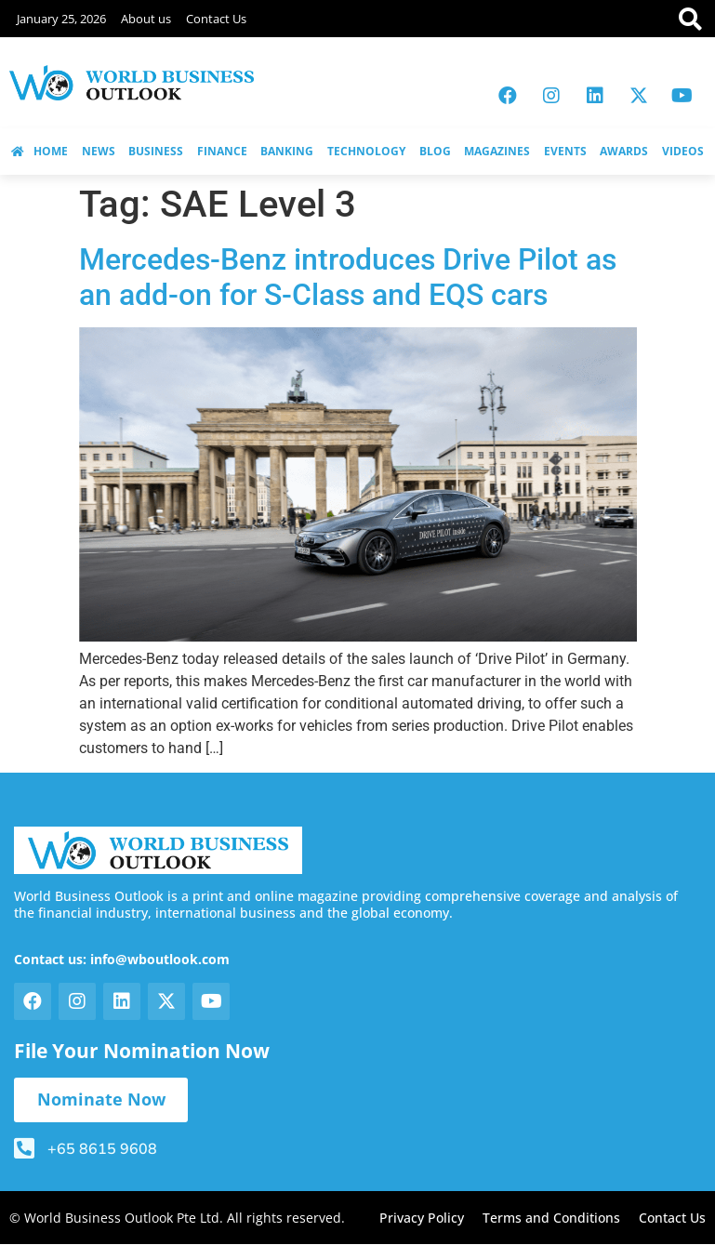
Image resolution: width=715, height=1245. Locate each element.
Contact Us (216, 18)
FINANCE (222, 151)
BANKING (286, 151)
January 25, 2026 (61, 18)
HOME (39, 151)
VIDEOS (683, 151)
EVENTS (565, 151)
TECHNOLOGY (366, 151)
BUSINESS (155, 151)
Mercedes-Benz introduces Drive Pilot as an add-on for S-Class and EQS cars (347, 277)
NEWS (98, 151)
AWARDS (624, 151)
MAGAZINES (497, 151)
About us (146, 18)
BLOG (435, 151)
